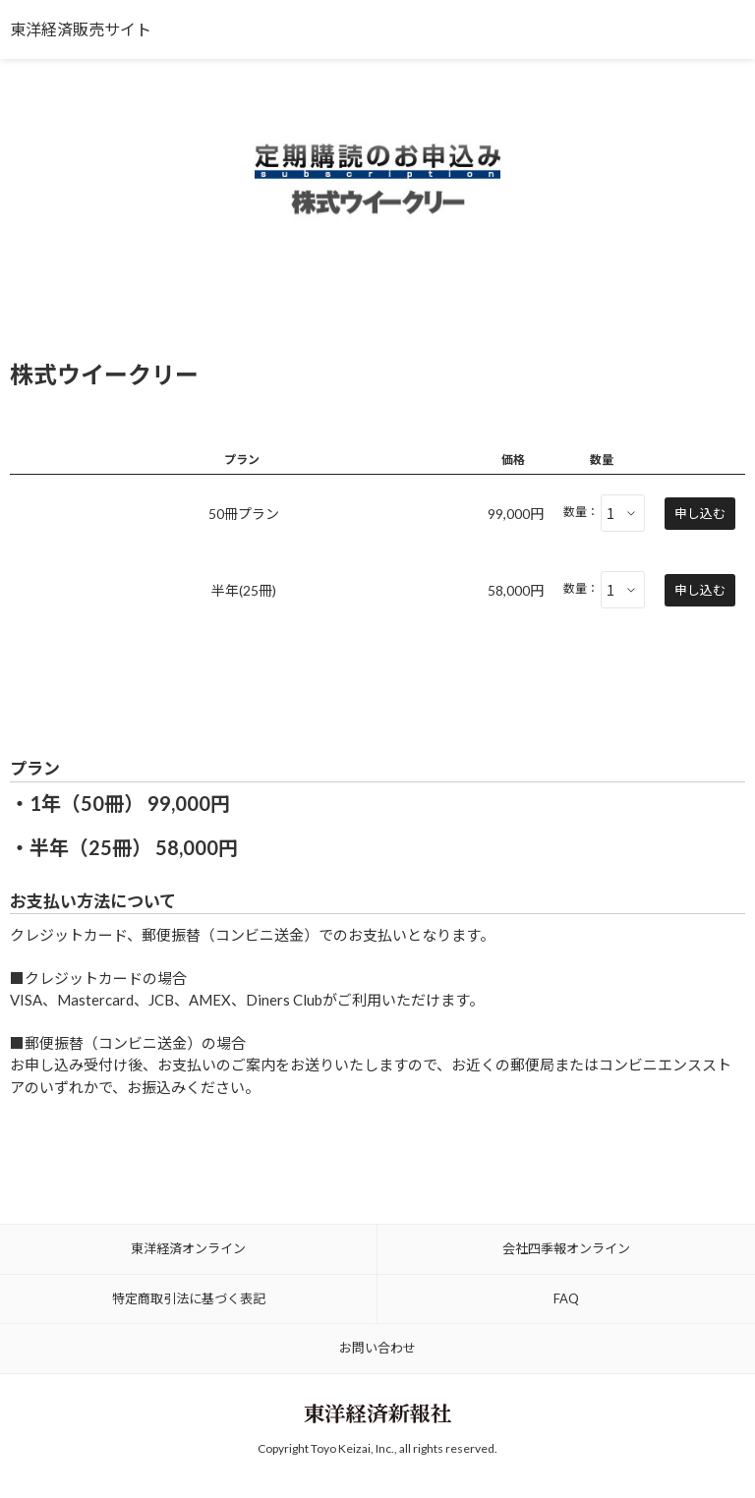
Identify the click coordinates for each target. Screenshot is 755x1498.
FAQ (566, 1298)
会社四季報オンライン (566, 1248)
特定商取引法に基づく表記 (188, 1298)
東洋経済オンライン (188, 1248)
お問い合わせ (377, 1347)
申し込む (700, 513)
